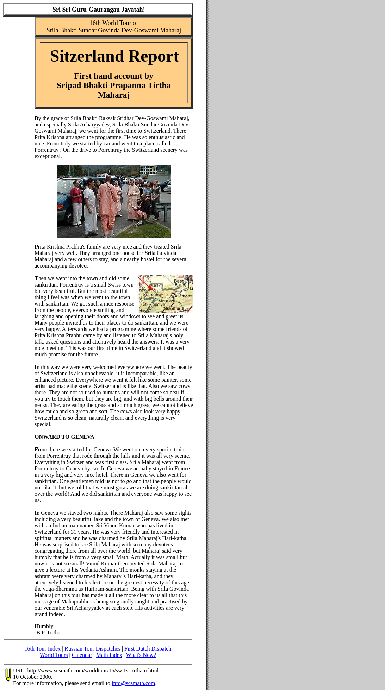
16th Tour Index (43, 649)
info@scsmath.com (133, 683)
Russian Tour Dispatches (92, 649)
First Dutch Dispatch (147, 649)
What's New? (141, 655)
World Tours (54, 655)
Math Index (109, 655)
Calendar (82, 655)
